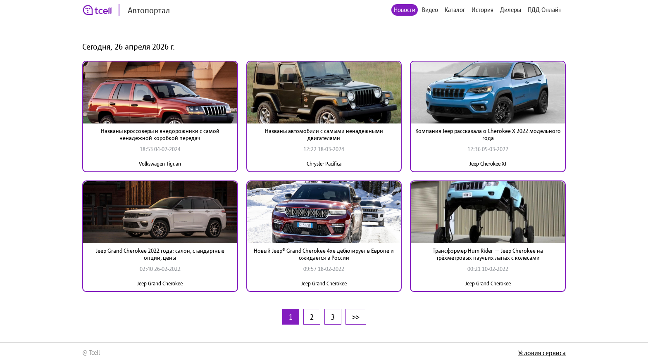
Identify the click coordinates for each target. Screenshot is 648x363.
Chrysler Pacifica (324, 164)
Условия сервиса (542, 353)
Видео (430, 10)
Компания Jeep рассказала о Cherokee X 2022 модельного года (488, 134)
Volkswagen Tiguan (160, 164)
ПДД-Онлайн (545, 10)
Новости (404, 10)
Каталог (455, 10)
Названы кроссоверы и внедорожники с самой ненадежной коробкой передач (160, 134)
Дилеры (510, 10)
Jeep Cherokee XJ (487, 164)
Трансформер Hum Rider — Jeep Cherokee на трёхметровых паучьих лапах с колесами (488, 254)
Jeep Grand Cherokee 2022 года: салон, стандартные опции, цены (160, 254)
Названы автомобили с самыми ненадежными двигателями (324, 134)
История (482, 10)
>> (356, 316)
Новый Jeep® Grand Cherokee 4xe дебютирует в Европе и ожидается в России (324, 254)
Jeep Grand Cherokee (160, 283)
